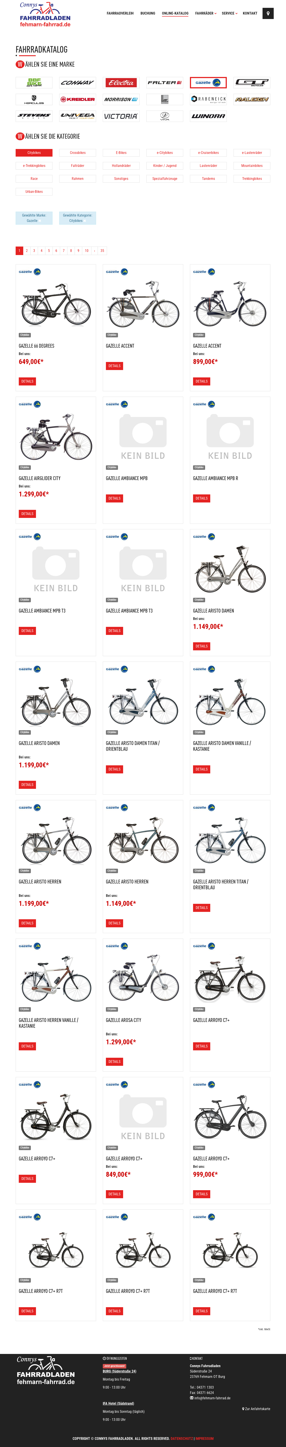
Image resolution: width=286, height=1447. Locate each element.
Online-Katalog (175, 13)
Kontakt (250, 13)
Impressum (205, 1438)
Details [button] (27, 381)
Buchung (148, 13)
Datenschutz (182, 1438)
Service (230, 13)
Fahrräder (206, 13)
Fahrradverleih (120, 13)
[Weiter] (94, 251)
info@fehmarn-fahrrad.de (212, 1398)
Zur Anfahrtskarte (256, 1409)
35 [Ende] (102, 251)
